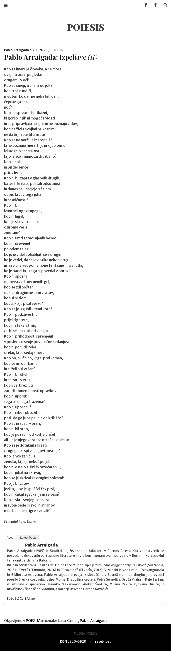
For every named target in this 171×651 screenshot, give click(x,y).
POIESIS (85, 27)
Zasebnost (103, 641)
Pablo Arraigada (16, 50)
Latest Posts (28, 537)
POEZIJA (56, 50)
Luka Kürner (68, 620)
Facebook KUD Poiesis (144, 5)
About (10, 537)
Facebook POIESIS (154, 5)
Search (163, 5)
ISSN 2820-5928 (73, 641)
